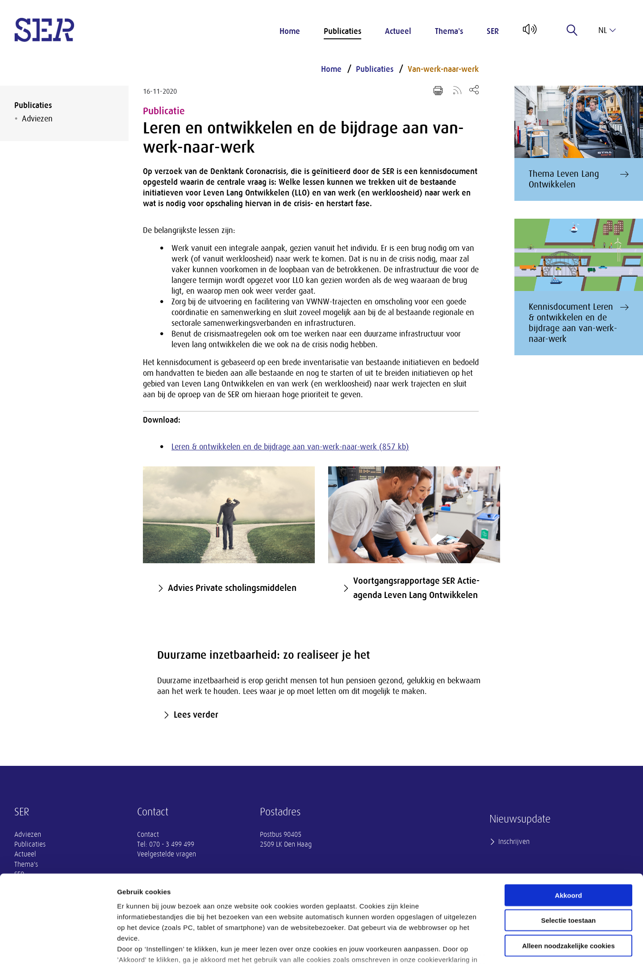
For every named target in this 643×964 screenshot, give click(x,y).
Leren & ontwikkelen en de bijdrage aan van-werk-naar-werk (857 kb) (290, 446)
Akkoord (568, 826)
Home (290, 31)
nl (607, 30)
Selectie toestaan (568, 851)
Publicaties (342, 31)
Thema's (449, 31)
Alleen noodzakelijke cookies (568, 876)
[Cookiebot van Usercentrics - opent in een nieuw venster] (58, 946)
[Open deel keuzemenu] (474, 89)
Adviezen (37, 118)
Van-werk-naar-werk (443, 69)
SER (493, 31)
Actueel (398, 31)
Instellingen (480, 946)
